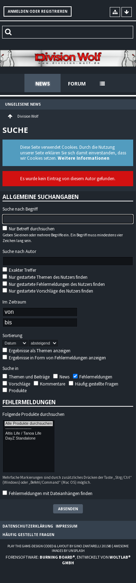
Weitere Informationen (83, 158)
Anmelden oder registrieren (37, 11)
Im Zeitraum (14, 302)
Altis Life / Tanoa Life (29, 433)
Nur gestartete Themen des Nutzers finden (44, 277)
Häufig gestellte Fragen (93, 384)
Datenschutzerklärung (27, 526)
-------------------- (29, 428)
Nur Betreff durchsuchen (28, 229)
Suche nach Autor (19, 251)
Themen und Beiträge (26, 377)
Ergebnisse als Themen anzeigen (36, 351)
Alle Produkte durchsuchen (29, 423)
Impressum (66, 526)
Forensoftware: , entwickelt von (68, 559)
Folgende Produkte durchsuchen (33, 414)
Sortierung (12, 335)
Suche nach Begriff (20, 209)
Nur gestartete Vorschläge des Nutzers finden (47, 291)
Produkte (14, 391)
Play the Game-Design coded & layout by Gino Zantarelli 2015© (59, 546)
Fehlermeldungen (92, 377)
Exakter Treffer (19, 270)
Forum (77, 83)
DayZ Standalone (29, 438)
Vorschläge (16, 384)
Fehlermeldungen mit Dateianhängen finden (47, 493)
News (42, 83)
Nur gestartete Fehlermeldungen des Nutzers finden (53, 284)
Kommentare (49, 384)
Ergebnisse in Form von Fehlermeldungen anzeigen (54, 358)
